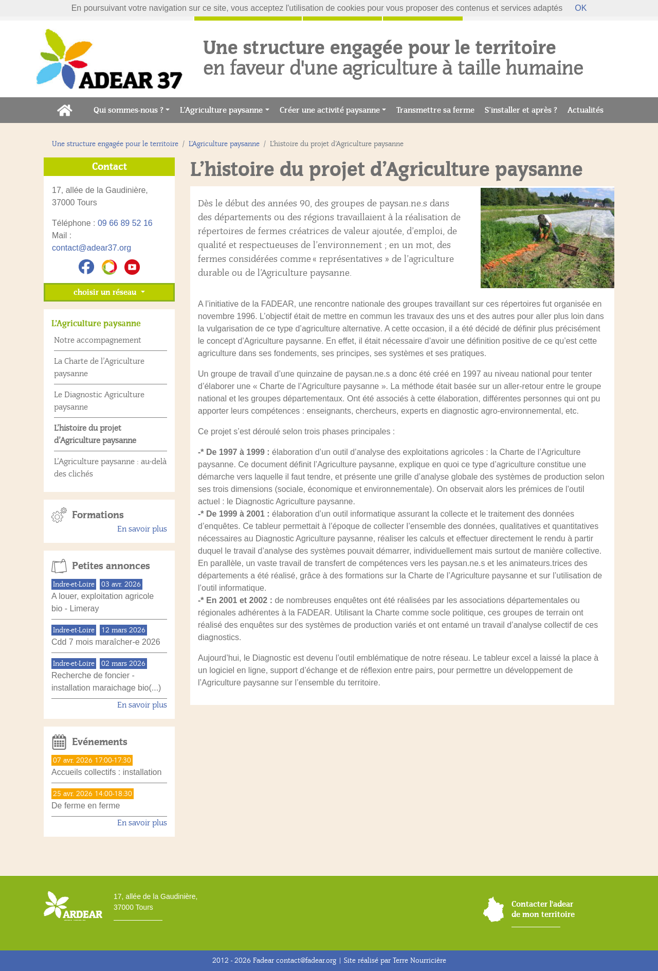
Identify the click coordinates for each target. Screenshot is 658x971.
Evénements (99, 742)
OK (581, 8)
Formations (98, 515)
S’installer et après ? (523, 109)
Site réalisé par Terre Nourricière (395, 960)
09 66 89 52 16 (125, 223)
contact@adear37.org (91, 247)
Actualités (588, 109)
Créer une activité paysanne (330, 110)
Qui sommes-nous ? (128, 110)
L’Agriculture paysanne (221, 110)
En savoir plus (142, 529)
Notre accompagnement (97, 340)
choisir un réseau (106, 292)
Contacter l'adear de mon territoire (543, 909)
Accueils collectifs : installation (106, 772)
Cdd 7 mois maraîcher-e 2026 (105, 642)
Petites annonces (111, 566)
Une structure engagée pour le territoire (115, 143)
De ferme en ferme (85, 805)
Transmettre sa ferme (438, 109)
